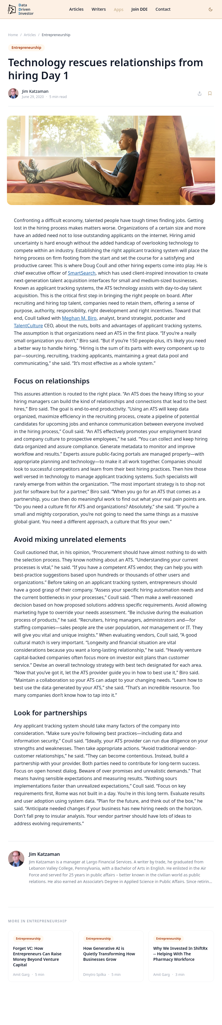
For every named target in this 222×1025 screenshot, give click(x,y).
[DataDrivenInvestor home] (20, 9)
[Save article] (210, 93)
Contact (163, 9)
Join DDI (139, 9)
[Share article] (200, 93)
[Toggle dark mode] (210, 9)
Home (13, 35)
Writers (99, 9)
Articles (76, 9)
